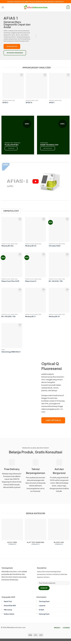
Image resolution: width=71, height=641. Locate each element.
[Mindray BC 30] (35, 229)
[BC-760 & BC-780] (59, 264)
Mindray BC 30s (7, 246)
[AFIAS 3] (13, 86)
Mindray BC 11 (30, 316)
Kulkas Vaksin (9, 614)
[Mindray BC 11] (35, 300)
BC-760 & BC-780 (56, 281)
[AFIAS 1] (60, 86)
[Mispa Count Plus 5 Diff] (11, 264)
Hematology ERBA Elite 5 (10, 352)
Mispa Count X (30, 281)
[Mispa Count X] (35, 264)
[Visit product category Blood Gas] (59, 533)
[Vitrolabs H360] (59, 229)
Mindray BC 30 (30, 246)
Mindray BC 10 (54, 316)
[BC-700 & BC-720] (11, 300)
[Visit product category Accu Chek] (12, 533)
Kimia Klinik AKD (10, 606)
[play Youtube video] (35, 181)
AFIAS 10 (29, 102)
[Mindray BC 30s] (11, 229)
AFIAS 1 (51, 102)
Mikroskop (8, 610)
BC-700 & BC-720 (8, 316)
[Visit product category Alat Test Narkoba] (35, 533)
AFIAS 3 (5, 102)
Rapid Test (8, 601)
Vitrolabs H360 (54, 246)
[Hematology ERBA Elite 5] (11, 335)
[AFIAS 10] (36, 86)
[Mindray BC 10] (59, 300)
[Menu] (2, 7)
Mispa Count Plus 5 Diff (10, 281)
